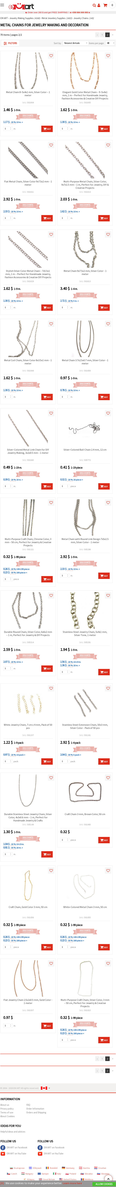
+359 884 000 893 (80, 12)
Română (51, 1168)
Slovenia (103, 1173)
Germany (68, 1168)
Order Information (35, 1108)
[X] (2, 1183)
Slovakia (87, 1173)
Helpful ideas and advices (12, 1131)
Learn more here (72, 1183)
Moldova (87, 1179)
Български (17, 1168)
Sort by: (57, 43)
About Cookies (7, 1116)
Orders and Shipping (36, 1112)
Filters (10, 43)
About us (4, 1104)
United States (67, 1179)
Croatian (100, 1168)
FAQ (28, 1104)
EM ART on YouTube (13, 1153)
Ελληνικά (35, 1168)
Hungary (27, 1173)
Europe (43, 1173)
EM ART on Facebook (13, 1147)
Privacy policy (7, 1108)
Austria (84, 1168)
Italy (57, 1173)
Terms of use (6, 1112)
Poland (71, 1173)
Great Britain (47, 1179)
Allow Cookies (104, 1184)
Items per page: (96, 43)
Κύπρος (28, 1179)
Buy (47, 129)
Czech (12, 1173)
